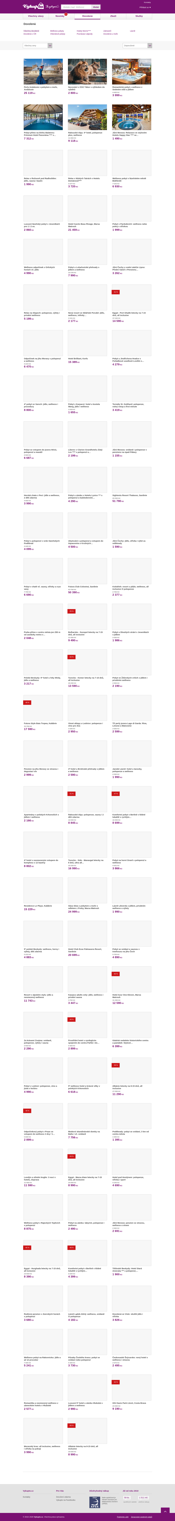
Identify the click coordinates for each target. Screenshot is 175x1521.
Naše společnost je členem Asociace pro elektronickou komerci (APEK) (110, 1501)
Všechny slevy (36, 16)
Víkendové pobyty (57, 34)
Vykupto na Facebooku (65, 1500)
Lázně (132, 31)
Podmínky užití (122, 1517)
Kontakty (147, 2)
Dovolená (87, 16)
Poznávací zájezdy (85, 34)
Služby (139, 16)
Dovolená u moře (110, 34)
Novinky (62, 15)
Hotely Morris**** (84, 31)
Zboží (113, 16)
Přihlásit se (144, 7)
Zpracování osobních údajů (141, 1517)
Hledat (96, 7)
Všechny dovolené (31, 31)
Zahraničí (107, 31)
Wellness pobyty (57, 31)
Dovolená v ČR (30, 34)
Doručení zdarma (63, 1497)
